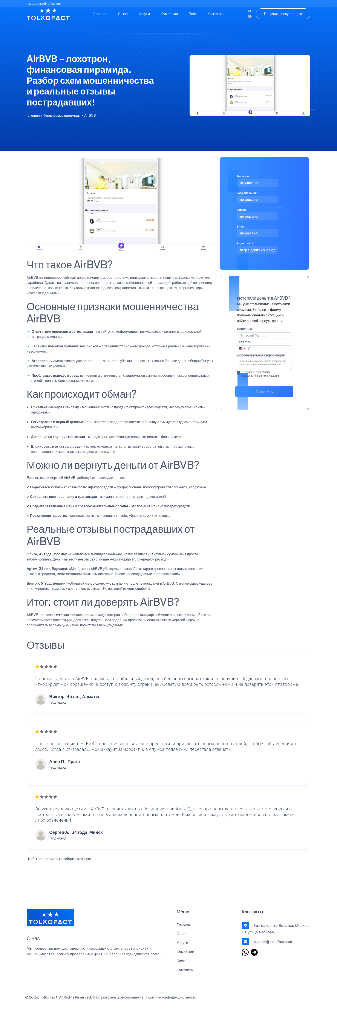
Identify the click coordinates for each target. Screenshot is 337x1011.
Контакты (215, 14)
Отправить (264, 391)
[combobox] (244, 349)
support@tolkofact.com (44, 3)
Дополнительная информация (261, 355)
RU (250, 11)
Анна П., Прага (64, 767)
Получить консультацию (283, 13)
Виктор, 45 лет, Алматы (74, 702)
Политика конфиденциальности (171, 1004)
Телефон (244, 342)
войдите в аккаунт (77, 865)
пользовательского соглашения (261, 375)
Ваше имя (245, 329)
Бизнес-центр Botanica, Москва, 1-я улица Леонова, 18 (275, 935)
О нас (123, 14)
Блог (193, 14)
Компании (169, 14)
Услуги (144, 14)
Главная (100, 14)
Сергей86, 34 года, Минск (76, 838)
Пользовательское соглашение (119, 1004)
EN (250, 16)
